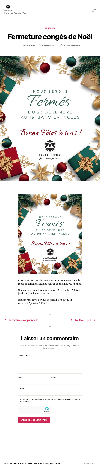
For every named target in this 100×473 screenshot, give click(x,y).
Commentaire (24, 359)
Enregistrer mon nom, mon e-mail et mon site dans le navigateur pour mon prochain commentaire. (50, 404)
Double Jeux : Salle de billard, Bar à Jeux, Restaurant (36, 467)
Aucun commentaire (72, 49)
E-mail (54, 381)
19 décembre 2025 (49, 49)
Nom (20, 381)
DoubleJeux (31, 49)
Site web (21, 392)
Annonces (50, 32)
